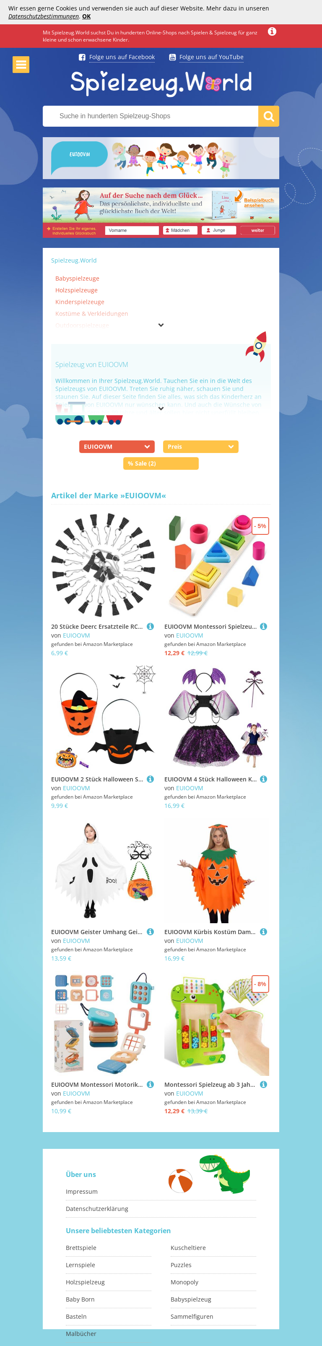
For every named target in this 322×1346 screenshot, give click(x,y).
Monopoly (184, 1282)
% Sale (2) (142, 463)
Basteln (76, 1316)
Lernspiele (80, 1265)
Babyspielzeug (191, 1299)
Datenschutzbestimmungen (43, 16)
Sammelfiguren (192, 1316)
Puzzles (181, 1265)
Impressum (82, 1191)
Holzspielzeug (85, 1282)
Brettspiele (81, 1248)
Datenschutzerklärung (97, 1209)
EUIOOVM (76, 635)
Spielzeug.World (74, 260)
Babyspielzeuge (77, 278)
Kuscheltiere (188, 1248)
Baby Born (80, 1299)
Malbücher (81, 1334)
